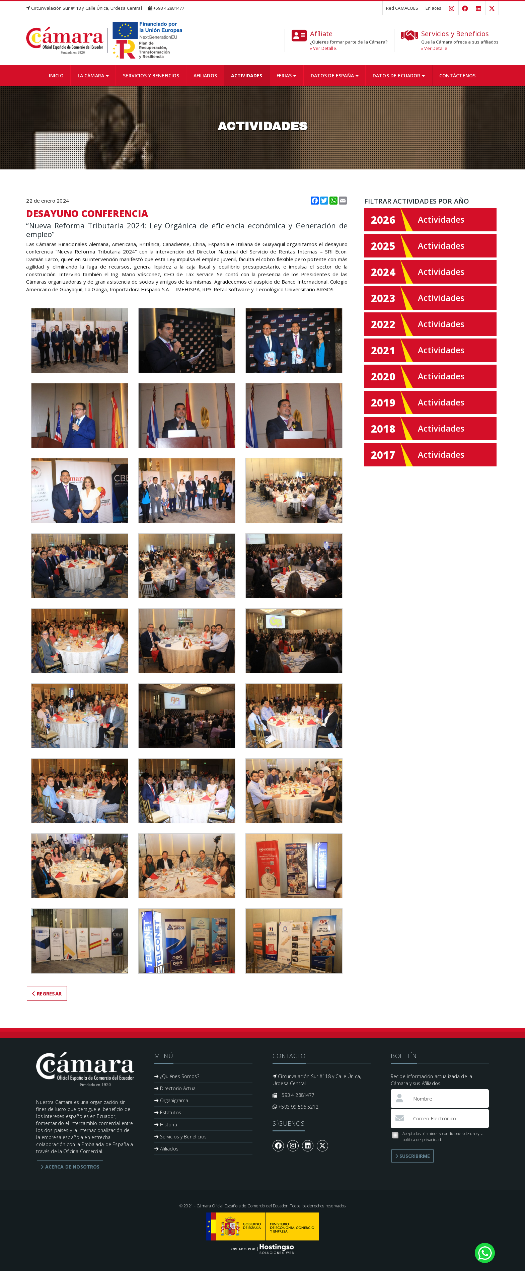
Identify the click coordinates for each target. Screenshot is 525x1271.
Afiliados (205, 75)
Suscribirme (412, 1156)
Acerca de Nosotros (70, 1167)
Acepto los (437, 1136)
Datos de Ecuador (399, 75)
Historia (165, 1124)
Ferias (287, 75)
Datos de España (335, 75)
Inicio (56, 75)
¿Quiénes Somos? (176, 1076)
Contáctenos (457, 75)
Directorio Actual (175, 1088)
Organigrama (171, 1100)
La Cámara (93, 75)
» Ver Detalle (323, 48)
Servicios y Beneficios (151, 75)
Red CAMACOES (402, 8)
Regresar (47, 993)
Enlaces (434, 8)
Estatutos (167, 1112)
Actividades (246, 75)
